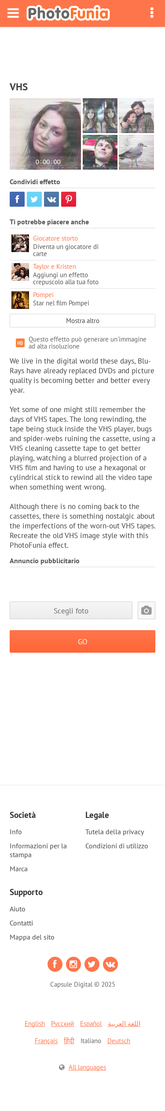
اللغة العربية (124, 1023)
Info (16, 831)
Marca (19, 868)
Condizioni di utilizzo (116, 845)
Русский (62, 1023)
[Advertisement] (82, 51)
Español (91, 1023)
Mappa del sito (32, 937)
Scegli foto (71, 611)
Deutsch (118, 1041)
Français (46, 1041)
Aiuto (18, 908)
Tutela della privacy (114, 831)
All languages (87, 1067)
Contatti (21, 922)
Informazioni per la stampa (38, 850)
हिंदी (69, 1041)
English (35, 1023)
